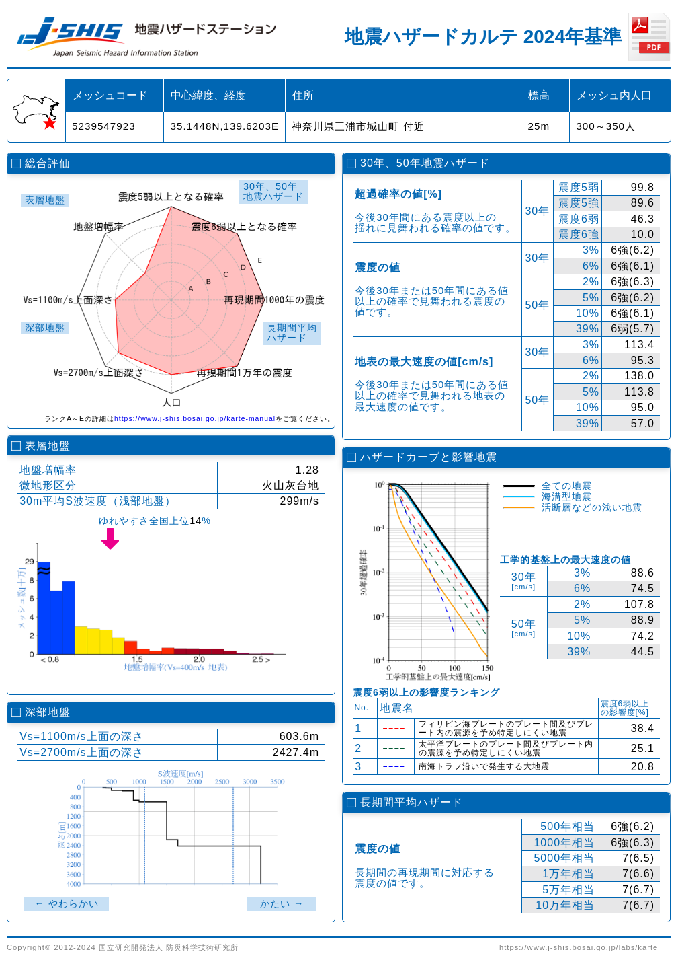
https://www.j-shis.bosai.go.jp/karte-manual (195, 418)
